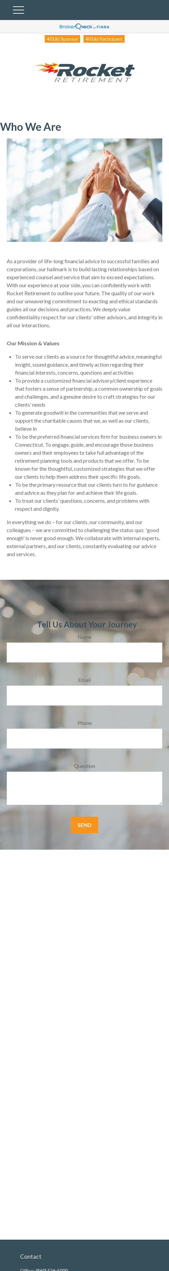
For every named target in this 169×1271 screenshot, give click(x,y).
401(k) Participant (104, 39)
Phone (84, 723)
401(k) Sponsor (62, 39)
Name (84, 636)
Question (84, 766)
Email (84, 680)
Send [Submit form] (84, 825)
